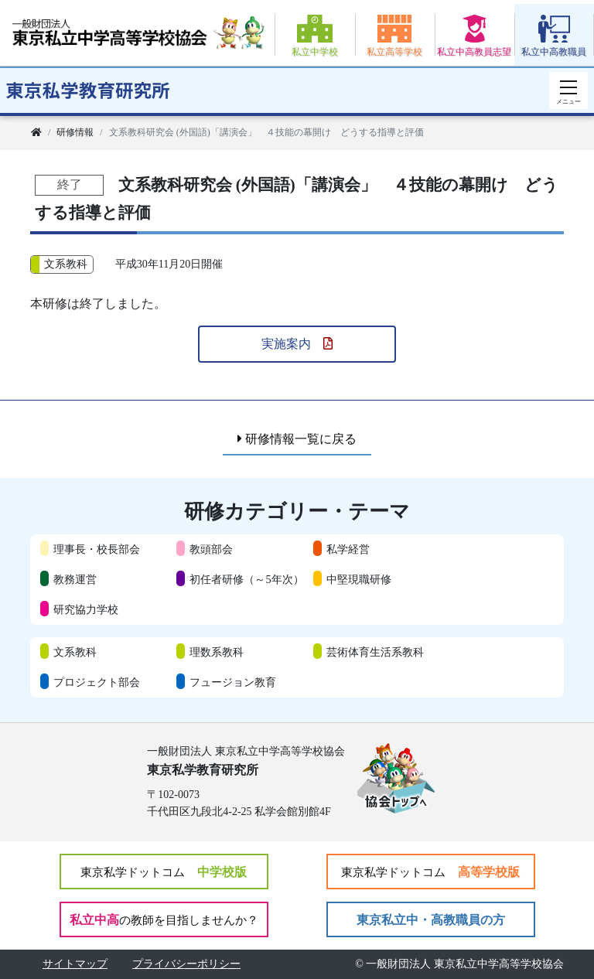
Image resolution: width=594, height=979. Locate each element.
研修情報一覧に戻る (297, 438)
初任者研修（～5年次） (246, 579)
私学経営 (348, 549)
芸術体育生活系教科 (375, 652)
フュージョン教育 (232, 682)
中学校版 (163, 871)
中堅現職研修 (358, 579)
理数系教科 (216, 652)
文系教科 (75, 652)
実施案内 (297, 343)
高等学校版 (430, 871)
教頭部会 (211, 549)
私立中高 (164, 919)
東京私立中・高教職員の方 (431, 919)
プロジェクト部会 (96, 682)
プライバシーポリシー (186, 964)
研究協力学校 (85, 609)
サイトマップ (75, 964)
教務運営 (75, 579)
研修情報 (75, 132)
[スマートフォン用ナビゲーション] (568, 90)
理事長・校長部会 (96, 549)
